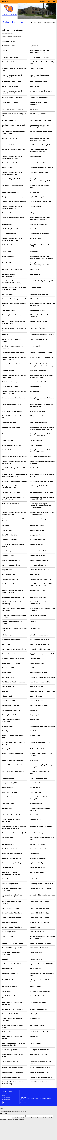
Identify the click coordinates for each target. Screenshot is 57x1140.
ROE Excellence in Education (12, 98)
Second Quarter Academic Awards (42, 335)
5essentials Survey (36, 701)
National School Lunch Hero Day (41, 91)
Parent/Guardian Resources (39, 1082)
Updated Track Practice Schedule (41, 167)
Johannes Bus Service (37, 590)
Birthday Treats (35, 879)
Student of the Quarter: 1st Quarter (14, 456)
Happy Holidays (7, 787)
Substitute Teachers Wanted (40, 644)
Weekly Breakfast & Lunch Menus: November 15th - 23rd (42, 435)
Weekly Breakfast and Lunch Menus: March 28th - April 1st (40, 180)
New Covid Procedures (38, 370)
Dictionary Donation (9, 422)
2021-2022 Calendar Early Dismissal (42, 726)
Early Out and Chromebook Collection (39, 76)
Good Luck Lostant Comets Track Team (13, 126)
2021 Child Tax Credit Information (41, 357)
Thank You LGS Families (10, 849)
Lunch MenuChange (37, 872)
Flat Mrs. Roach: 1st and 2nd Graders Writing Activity (42, 937)
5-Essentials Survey (8, 310)
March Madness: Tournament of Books (13, 997)
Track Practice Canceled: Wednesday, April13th (38, 150)
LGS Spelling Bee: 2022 (10, 229)
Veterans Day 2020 (36, 819)
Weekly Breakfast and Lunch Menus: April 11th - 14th (12, 157)
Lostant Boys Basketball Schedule (42, 492)
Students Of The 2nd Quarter (12, 1014)
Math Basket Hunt (8, 687)
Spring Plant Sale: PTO (10, 245)
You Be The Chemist (37, 996)
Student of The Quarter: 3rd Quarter (39, 186)
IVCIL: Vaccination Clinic (38, 597)
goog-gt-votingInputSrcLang (19, 1117)
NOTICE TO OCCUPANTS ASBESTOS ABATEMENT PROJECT (14, 475)
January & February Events (11, 364)
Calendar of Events (8, 263)
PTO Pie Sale (34, 468)
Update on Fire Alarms (10, 1032)
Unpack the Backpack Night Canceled (11, 902)
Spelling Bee (6, 251)
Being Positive (7, 968)
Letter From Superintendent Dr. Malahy (13, 545)
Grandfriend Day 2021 (9, 535)
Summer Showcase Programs (12, 109)
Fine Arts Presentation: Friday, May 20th (42, 63)
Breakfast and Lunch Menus (39, 551)
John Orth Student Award (39, 1032)
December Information (10, 792)
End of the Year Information (39, 640)
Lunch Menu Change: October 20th (14, 481)
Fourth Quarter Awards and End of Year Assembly (14, 1083)
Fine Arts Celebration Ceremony (13, 658)
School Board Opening (37, 663)
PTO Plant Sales (35, 206)
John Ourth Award (36, 238)
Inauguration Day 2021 (10, 783)
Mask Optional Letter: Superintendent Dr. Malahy (11, 282)
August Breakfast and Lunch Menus (42, 895)
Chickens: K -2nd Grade (10, 973)
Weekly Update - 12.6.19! (38, 1054)
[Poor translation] (5, 1113)
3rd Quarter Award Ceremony (12, 197)
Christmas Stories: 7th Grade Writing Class (40, 798)
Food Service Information (11, 560)
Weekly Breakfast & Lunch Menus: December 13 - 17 (42, 399)
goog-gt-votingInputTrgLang (33, 1117)
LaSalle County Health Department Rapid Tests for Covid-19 (14, 827)
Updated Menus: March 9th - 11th (41, 233)
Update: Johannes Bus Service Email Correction (12, 591)
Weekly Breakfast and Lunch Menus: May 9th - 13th (12, 92)
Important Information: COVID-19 (41, 964)
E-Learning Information (38, 328)
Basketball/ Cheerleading (11, 427)
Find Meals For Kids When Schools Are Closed (14, 616)
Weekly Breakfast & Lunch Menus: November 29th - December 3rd (42, 428)
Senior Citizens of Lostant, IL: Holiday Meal (12, 820)
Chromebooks (34, 628)
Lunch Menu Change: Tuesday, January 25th (12, 347)
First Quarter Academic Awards (41, 826)
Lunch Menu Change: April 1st (40, 682)
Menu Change (7, 551)
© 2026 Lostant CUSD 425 (33, 1098)
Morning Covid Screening (11, 710)
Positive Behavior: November (12, 1068)
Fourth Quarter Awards (38, 615)
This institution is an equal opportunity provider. (31, 1102)
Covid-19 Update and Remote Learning (40, 809)
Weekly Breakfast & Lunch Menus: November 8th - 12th (42, 451)
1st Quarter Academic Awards (40, 456)
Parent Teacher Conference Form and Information (13, 498)
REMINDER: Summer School (11, 82)
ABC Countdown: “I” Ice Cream (40, 120)
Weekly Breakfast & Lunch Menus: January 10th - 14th (14, 376)
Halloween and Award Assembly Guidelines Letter (13, 520)
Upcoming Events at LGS (38, 339)
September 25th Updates (38, 863)
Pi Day (32, 213)
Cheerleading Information (11, 492)
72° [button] (49, 1)
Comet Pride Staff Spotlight (39, 902)
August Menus (7, 570)
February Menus (7, 749)
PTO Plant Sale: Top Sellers (39, 57)
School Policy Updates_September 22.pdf (11, 36)
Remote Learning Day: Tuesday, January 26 (41, 766)
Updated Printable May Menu (40, 649)
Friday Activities (35, 535)
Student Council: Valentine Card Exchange (41, 754)
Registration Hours (8, 46)
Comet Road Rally (36, 952)
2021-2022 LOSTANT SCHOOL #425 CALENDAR (42, 609)
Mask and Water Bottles (38, 749)
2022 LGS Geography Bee (39, 224)
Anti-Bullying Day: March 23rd (40, 201)
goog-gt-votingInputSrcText (46, 1117)
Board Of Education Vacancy (12, 269)
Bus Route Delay (35, 346)
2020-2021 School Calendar (39, 922)
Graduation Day (35, 927)
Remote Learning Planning (11, 863)
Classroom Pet (35, 658)
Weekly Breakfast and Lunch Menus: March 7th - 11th (12, 239)
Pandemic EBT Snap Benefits (12, 948)
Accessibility (43, 1098)
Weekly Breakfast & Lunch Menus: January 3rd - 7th (14, 392)
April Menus (6, 691)
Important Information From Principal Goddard (12, 896)
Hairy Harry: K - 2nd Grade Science (14, 649)
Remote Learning (36, 959)
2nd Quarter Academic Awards (13, 771)
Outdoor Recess (7, 294)
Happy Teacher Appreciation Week (42, 654)
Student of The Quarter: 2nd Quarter (12, 340)
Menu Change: (35, 86)
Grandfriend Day (8, 556)
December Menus (36, 803)
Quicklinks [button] (42, 1)
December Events (8, 803)
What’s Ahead (7, 696)
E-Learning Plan (35, 792)
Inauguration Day (8, 778)
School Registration (9, 932)
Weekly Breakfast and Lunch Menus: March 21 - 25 (12, 207)
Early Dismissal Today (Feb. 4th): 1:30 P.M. (13, 743)
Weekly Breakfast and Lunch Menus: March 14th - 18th (40, 218)
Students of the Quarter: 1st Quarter (14, 833)
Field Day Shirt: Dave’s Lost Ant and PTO (14, 629)
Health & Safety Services (49, 22)
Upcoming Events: (36, 445)
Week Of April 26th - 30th (11, 668)
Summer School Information (40, 948)
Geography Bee (35, 715)
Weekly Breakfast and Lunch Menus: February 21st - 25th (40, 264)
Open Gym (5, 731)
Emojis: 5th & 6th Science (11, 1077)
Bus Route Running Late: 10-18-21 (41, 481)
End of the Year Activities (39, 163)
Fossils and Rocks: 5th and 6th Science (12, 1055)
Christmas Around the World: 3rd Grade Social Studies (13, 1044)
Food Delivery (7, 530)
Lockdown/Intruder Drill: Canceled (42, 382)
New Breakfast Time (9, 584)
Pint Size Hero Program (38, 1002)
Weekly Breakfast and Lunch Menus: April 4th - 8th (12, 173)
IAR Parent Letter (8, 677)
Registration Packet (37, 68)
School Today (34, 269)
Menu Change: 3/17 (8, 701)
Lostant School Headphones (39, 294)
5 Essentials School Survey (11, 1061)
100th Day (5, 335)
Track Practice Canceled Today (13, 217)
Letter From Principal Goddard (12, 411)
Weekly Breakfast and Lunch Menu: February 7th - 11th (42, 304)
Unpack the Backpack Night (11, 565)
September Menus (36, 544)
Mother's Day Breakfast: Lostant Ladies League (13, 132)
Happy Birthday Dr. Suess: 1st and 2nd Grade (41, 246)
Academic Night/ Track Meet (12, 179)
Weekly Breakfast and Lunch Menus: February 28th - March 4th (42, 257)
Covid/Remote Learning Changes (13, 352)
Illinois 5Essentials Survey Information (11, 720)
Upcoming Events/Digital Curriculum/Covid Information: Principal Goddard (40, 505)
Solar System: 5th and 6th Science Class (42, 981)
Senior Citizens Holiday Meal (12, 445)
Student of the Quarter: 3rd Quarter (42, 677)
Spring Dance (6, 644)
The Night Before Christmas (39, 1050)
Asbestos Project (8, 145)
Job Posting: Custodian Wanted (41, 486)
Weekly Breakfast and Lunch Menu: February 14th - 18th (14, 288)
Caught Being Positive (10, 980)
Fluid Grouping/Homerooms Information (12, 889)
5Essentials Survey (8, 370)
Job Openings (7, 635)
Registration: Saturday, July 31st (13, 597)
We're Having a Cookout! (10, 705)
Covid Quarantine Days (10, 382)
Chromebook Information (39, 849)
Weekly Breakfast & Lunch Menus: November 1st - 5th (14, 462)
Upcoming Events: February (11, 315)
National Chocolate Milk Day (12, 858)
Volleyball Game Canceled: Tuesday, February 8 (42, 316)
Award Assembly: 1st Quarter (40, 1068)
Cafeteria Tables (7, 936)
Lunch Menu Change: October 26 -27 (13, 469)
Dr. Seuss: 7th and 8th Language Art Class (42, 974)
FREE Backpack (35, 574)
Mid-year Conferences (37, 1025)
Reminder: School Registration (40, 579)
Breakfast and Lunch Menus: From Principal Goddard (42, 513)
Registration (34, 46)
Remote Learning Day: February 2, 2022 (14, 329)
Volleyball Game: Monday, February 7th (14, 304)
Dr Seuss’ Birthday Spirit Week (40, 991)
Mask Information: (8, 574)
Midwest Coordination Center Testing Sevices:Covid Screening (41, 365)
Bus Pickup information (38, 565)
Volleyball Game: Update (38, 321)
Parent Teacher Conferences (12, 853)
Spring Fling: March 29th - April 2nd (42, 691)
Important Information (10, 102)
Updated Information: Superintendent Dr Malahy (11, 873)
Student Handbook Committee (40, 742)
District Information (38, 22)
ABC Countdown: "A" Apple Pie (40, 145)
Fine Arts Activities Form (38, 672)
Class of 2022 (6, 50)
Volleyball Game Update (38, 299)
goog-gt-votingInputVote (18, 1119)
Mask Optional (35, 274)
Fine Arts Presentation (10, 57)
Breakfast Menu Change (38, 519)
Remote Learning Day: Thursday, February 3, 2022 (13, 322)
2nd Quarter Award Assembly (12, 1009)
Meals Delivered (35, 968)
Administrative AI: (39, 635)
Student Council (35, 735)
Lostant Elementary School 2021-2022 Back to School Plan (41, 585)
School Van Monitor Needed (39, 570)
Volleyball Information (37, 416)
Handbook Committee (37, 310)
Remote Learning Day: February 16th (13, 736)
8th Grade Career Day (9, 986)
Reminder (5, 434)
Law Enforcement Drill (37, 540)
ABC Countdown (35, 156)
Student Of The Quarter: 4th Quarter (12, 623)
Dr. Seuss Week (7, 726)
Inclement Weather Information (13, 765)
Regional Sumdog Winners (39, 197)
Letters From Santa (8, 797)
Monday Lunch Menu (37, 530)
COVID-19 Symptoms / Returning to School (42, 838)
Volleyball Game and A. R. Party (41, 352)
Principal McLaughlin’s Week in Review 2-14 (13, 1003)
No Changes (6, 525)
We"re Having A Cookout (38, 114)
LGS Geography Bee (9, 233)
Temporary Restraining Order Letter (14, 299)
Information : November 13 (11, 815)
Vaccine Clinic (7, 450)
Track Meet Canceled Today (39, 172)
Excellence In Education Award (40, 943)
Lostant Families (35, 387)
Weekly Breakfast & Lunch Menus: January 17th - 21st (14, 358)
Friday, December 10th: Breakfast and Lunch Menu (41, 405)
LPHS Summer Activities (38, 82)
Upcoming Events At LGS (38, 778)
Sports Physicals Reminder (39, 560)
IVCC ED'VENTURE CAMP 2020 (12, 943)
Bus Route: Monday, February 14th (42, 281)
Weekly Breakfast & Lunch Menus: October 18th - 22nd (14, 487)
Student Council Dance (10, 86)
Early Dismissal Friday (37, 868)
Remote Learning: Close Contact (13, 398)
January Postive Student (38, 1009)
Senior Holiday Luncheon (10, 1050)
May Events (34, 109)
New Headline (7, 224)
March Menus (34, 719)
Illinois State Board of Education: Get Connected (13, 609)
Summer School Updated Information (38, 103)
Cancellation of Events (10, 387)
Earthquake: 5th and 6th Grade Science (12, 1026)
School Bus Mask (8, 256)
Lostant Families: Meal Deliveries (13, 964)
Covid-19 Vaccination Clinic (11, 404)
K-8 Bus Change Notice (10, 884)
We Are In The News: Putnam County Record (40, 603)
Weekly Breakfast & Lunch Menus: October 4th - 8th (14, 513)
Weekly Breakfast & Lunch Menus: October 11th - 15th (42, 498)
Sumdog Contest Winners (11, 715)
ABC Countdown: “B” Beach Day (13, 150)
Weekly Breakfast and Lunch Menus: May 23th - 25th (40, 51)
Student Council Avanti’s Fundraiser (14, 201)
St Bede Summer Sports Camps (41, 132)
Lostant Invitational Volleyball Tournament (12, 1019)
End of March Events (9, 213)
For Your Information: (37, 556)
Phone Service (7, 167)
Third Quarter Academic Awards (13, 682)
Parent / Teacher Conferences (12, 753)
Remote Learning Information (40, 888)
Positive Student (35, 1043)
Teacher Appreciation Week (39, 98)
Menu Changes (7, 672)
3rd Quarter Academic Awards (12, 185)
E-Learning (6, 959)
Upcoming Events (8, 808)
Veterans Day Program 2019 (39, 1072)
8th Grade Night (35, 287)
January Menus (35, 787)
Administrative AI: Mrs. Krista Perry (12, 603)
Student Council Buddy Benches (41, 1077)
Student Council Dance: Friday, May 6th (14, 115)
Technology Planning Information (41, 884)
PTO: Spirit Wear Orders (10, 504)
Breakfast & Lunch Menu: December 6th (14, 417)
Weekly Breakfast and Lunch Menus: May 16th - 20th (12, 76)
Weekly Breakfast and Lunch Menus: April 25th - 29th (40, 139)
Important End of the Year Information (11, 953)
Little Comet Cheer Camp (38, 411)
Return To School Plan (9, 922)
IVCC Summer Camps (9, 138)
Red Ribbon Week (36, 440)
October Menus (7, 868)
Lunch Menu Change (37, 525)
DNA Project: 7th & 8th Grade (12, 640)
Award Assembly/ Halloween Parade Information (42, 462)
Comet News (34, 229)
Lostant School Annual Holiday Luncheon (40, 1062)
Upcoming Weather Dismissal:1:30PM (9, 275)
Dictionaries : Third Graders (11, 663)
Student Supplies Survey (10, 192)
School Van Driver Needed (39, 705)
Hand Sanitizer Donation (38, 422)
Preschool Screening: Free (11, 579)
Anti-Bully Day (35, 192)
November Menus (8, 837)
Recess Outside (35, 783)
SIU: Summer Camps (9, 120)
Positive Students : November (12, 1072)
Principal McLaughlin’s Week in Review (13, 1037)
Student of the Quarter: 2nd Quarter (39, 772)
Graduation (33, 622)
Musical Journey (35, 986)
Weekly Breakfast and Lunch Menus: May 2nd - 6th (40, 126)
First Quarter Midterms (38, 858)
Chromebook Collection (10, 62)
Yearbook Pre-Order (37, 932)
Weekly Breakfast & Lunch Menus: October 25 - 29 (42, 475)
